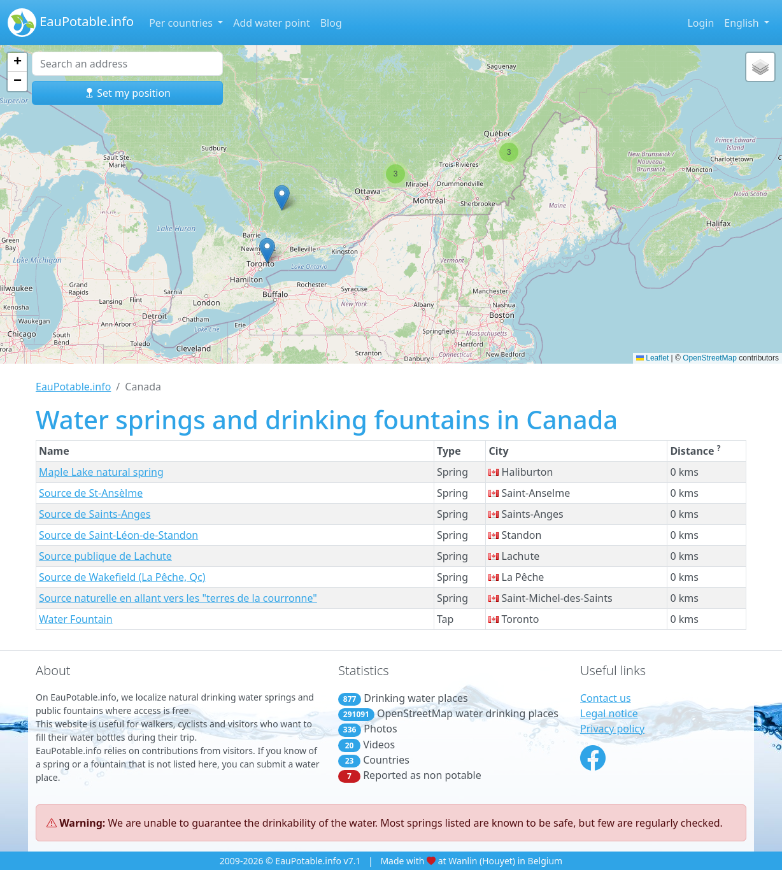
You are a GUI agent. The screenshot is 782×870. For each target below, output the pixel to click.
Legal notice (609, 713)
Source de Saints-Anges (95, 514)
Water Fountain (76, 619)
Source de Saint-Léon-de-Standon (118, 535)
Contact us (605, 698)
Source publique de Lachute (105, 556)
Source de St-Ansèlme (91, 493)
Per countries (182, 23)
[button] (267, 251)
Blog (331, 23)
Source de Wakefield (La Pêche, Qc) (122, 577)
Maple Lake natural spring (101, 472)
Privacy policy (612, 729)
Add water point (271, 23)
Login (700, 23)
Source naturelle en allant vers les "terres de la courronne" (178, 598)
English (743, 23)
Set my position (127, 93)
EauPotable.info (71, 22)
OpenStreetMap (710, 357)
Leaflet (652, 357)
